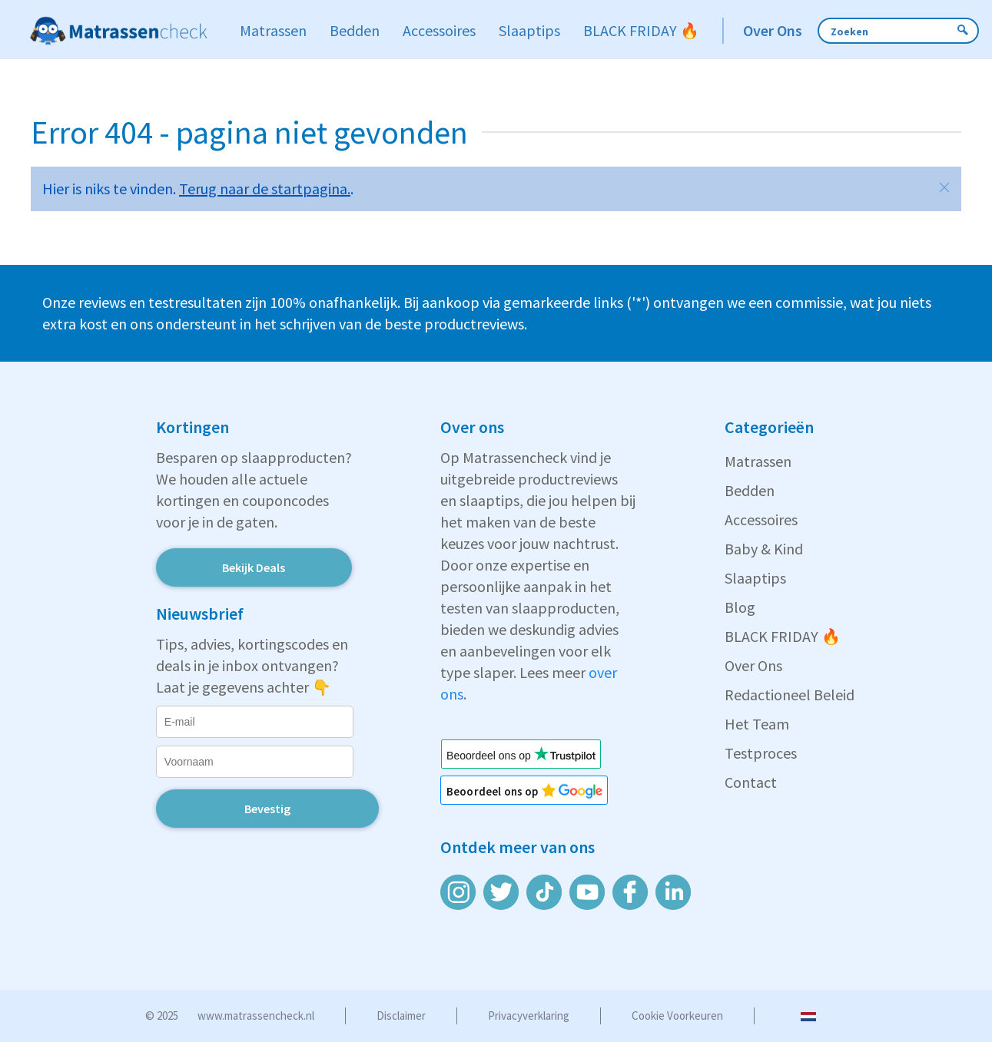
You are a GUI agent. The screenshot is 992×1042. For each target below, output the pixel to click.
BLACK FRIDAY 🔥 (783, 636)
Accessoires (761, 519)
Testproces (761, 752)
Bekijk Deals (253, 567)
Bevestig (267, 808)
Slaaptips (755, 577)
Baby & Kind (764, 548)
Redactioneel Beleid (789, 694)
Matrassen (758, 461)
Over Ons (753, 665)
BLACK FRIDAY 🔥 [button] (641, 30)
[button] (944, 187)
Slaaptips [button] (529, 30)
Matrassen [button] (273, 30)
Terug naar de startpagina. (264, 188)
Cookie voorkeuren (677, 1015)
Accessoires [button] (439, 30)
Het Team (757, 723)
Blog (740, 607)
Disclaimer (401, 1015)
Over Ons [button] (772, 30)
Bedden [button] (355, 30)
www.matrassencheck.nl (255, 1015)
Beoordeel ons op (501, 791)
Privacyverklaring (528, 1015)
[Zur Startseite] (119, 31)
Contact (751, 782)
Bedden (750, 490)
